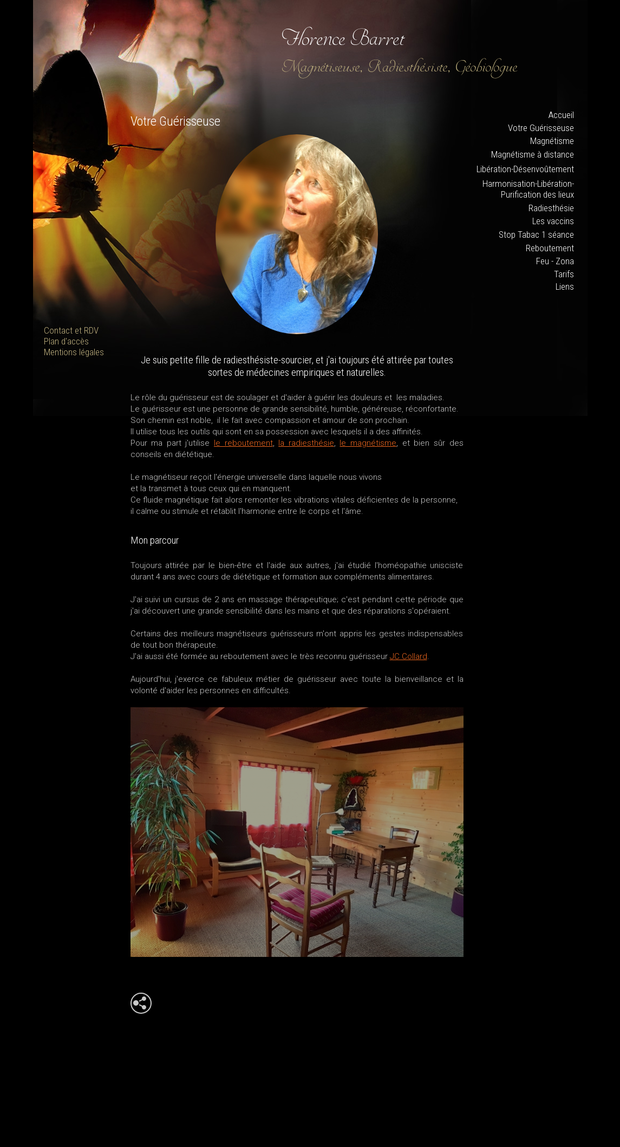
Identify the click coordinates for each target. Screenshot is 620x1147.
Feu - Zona (555, 261)
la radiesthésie (306, 443)
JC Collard (408, 656)
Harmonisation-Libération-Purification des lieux (528, 189)
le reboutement (243, 443)
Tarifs (564, 274)
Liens (565, 286)
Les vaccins (553, 221)
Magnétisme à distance (532, 154)
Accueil (561, 114)
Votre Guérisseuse (541, 127)
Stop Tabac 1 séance (536, 234)
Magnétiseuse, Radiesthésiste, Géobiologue (400, 67)
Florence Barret (343, 38)
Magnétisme (552, 140)
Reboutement (550, 248)
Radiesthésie (551, 208)
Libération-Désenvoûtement (525, 169)
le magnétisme (368, 443)
